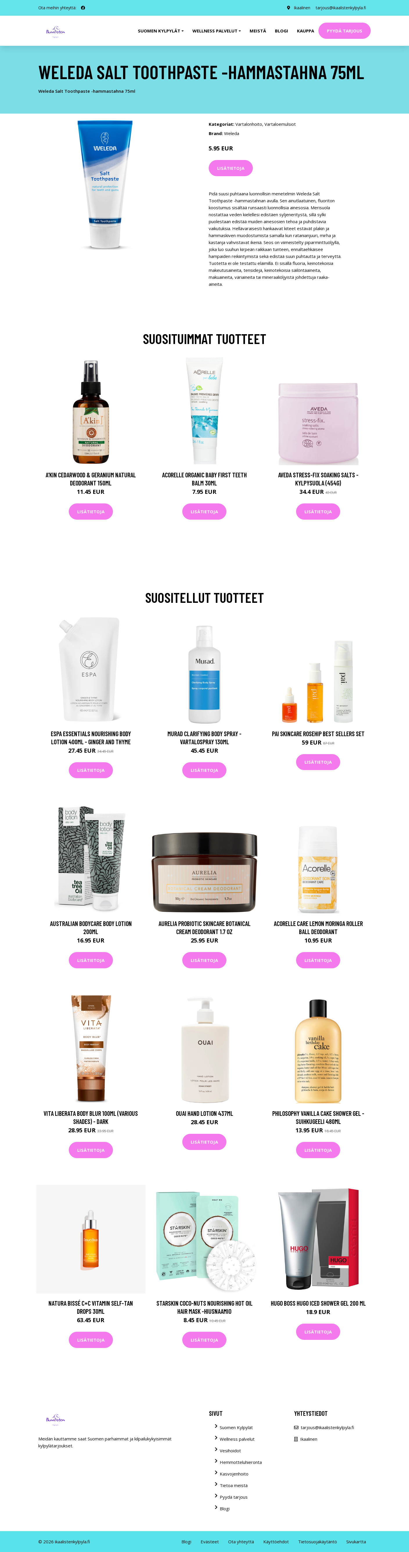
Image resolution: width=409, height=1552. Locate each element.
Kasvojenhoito (234, 1474)
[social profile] (83, 7)
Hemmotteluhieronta (241, 1462)
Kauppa (305, 31)
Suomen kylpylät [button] (159, 31)
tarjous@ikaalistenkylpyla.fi (341, 7)
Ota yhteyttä (241, 1541)
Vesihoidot (230, 1450)
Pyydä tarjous (344, 31)
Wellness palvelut (237, 1439)
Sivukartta (356, 1541)
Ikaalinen (301, 7)
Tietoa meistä (234, 1485)
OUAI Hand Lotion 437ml (204, 1113)
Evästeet (210, 1541)
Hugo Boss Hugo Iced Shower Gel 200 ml (318, 1303)
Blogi (281, 31)
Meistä (258, 31)
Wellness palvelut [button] (214, 31)
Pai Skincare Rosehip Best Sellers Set (318, 733)
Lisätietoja (230, 168)
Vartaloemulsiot (280, 124)
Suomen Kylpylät (236, 1427)
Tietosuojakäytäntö (317, 1541)
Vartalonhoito (248, 124)
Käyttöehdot (276, 1541)
